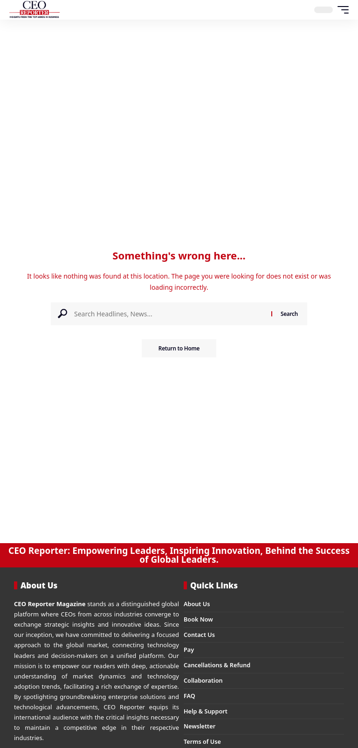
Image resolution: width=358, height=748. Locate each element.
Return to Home (179, 348)
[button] (341, 10)
